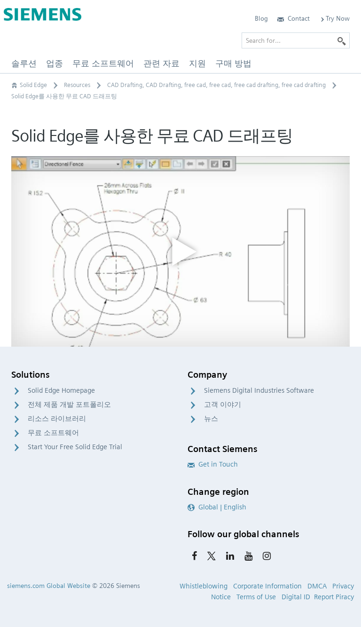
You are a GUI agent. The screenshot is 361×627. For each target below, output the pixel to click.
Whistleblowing (204, 586)
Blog (261, 18)
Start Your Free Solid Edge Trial (75, 447)
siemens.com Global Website (48, 585)
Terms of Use (256, 597)
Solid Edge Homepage (61, 390)
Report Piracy (334, 597)
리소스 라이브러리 (57, 418)
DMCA (317, 586)
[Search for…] (296, 40)
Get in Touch (213, 464)
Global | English (217, 507)
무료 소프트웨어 (53, 433)
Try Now (334, 18)
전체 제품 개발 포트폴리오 (69, 404)
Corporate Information (267, 586)
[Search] (341, 40)
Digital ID (296, 597)
